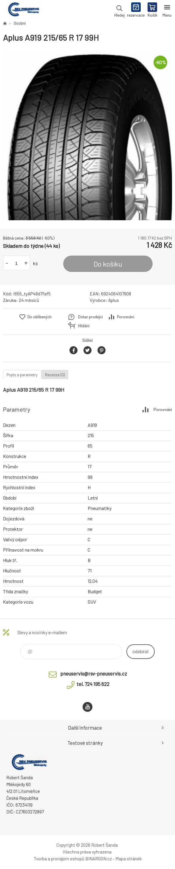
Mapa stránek (128, 858)
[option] (87, 136)
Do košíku (108, 264)
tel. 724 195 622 (93, 684)
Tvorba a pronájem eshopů (59, 858)
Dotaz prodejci (90, 316)
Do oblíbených (39, 316)
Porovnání (125, 316)
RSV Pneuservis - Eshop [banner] (23, 10)
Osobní (20, 23)
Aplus (113, 300)
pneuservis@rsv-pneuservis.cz (93, 673)
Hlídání (83, 325)
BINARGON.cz (98, 858)
